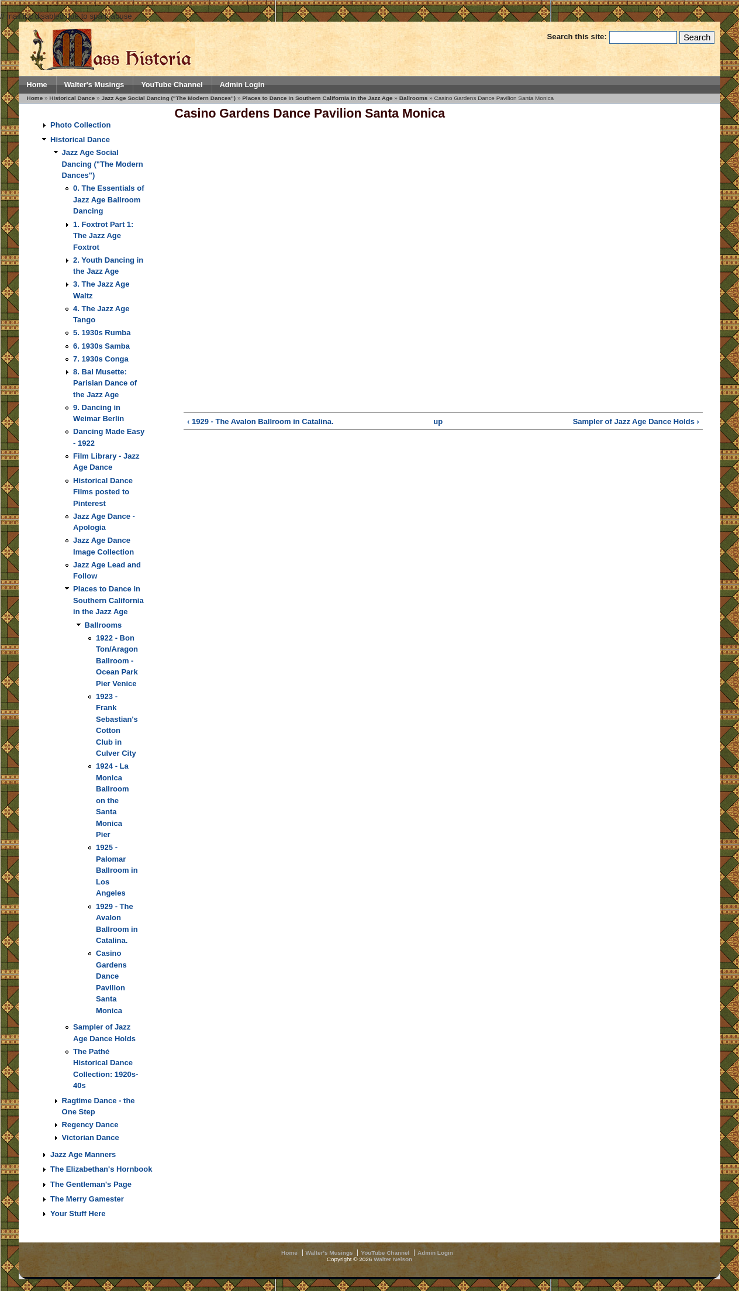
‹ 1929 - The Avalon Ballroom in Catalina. (260, 421)
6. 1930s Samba (101, 346)
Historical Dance (72, 98)
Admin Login (242, 85)
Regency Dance (90, 1124)
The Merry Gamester (87, 1198)
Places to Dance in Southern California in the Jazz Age (317, 98)
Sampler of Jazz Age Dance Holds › (636, 421)
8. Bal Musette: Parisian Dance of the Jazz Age (105, 383)
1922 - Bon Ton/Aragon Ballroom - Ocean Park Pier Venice (117, 661)
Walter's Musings (94, 85)
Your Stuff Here (77, 1213)
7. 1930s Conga (101, 358)
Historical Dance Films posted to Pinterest (103, 492)
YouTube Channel (171, 85)
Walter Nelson (393, 1259)
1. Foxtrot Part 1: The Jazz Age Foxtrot (103, 236)
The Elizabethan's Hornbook (101, 1169)
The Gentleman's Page (91, 1184)
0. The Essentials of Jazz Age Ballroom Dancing (108, 199)
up (438, 421)
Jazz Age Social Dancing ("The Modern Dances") (168, 98)
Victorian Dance (90, 1137)
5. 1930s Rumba (101, 332)
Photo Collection (80, 125)
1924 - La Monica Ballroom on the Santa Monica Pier (112, 800)
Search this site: (578, 36)
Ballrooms (413, 98)
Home (37, 85)
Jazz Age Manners (83, 1154)
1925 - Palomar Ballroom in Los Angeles (117, 870)
